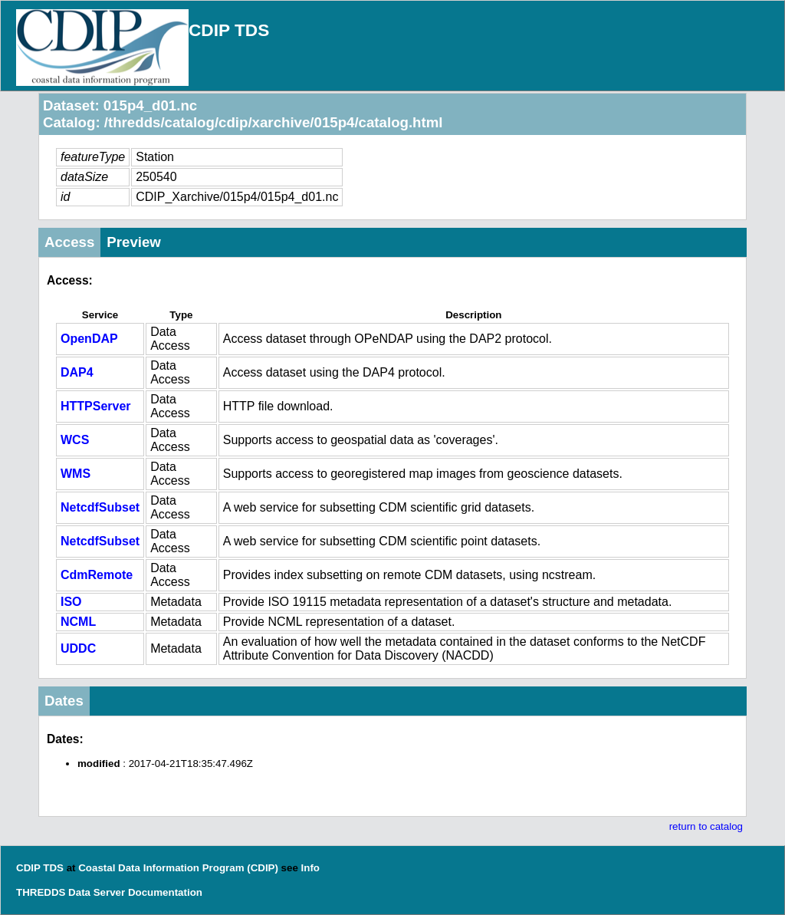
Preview (134, 242)
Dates (64, 701)
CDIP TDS (229, 30)
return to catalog (706, 826)
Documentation (165, 892)
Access (69, 242)
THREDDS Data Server (70, 892)
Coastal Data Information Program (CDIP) (178, 868)
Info (310, 868)
